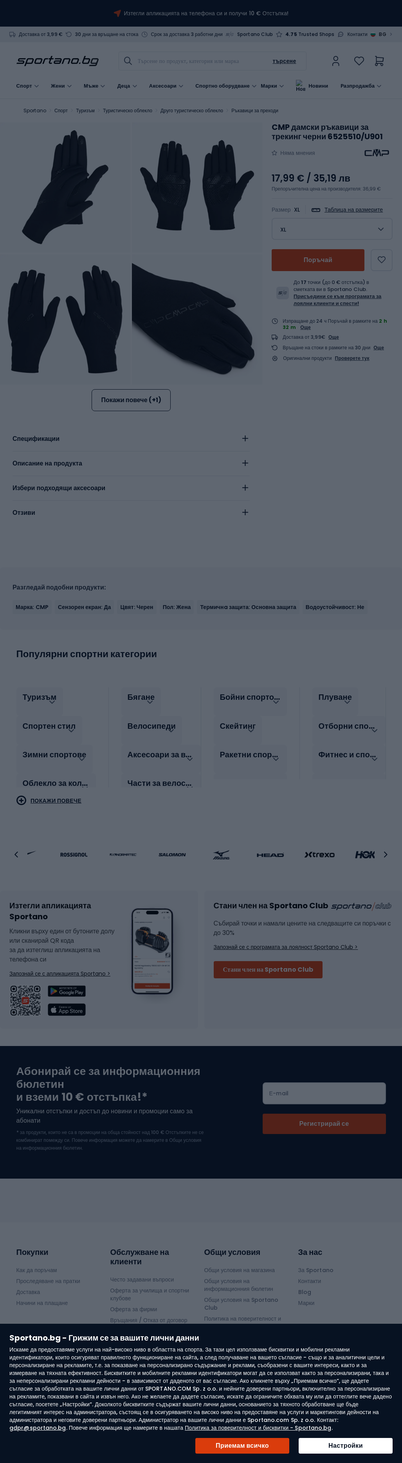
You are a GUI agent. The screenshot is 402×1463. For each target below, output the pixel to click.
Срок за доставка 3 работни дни (187, 34)
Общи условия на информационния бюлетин (238, 1277)
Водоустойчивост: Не (335, 607)
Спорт (61, 110)
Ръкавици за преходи (254, 110)
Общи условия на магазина (239, 1262)
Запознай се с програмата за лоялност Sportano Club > (286, 939)
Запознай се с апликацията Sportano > (59, 965)
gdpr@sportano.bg (37, 1428)
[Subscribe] (324, 1115)
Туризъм (85, 110)
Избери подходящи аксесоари (59, 487)
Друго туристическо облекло (191, 110)
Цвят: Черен (136, 607)
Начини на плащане (42, 1295)
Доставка (28, 1284)
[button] (16, 846)
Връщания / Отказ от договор (148, 1312)
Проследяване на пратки (48, 1273)
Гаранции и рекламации (141, 1323)
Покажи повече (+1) (131, 399)
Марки (269, 85)
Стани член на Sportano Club (268, 961)
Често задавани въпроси (142, 1271)
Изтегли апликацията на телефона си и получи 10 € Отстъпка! (206, 13)
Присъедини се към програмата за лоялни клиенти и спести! (337, 300)
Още (305, 327)
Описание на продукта (47, 463)
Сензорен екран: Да (84, 607)
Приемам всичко (242, 1445)
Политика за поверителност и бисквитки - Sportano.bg (258, 1428)
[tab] (131, 439)
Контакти (357, 34)
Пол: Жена (177, 607)
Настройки (345, 1445)
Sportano (34, 110)
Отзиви (24, 512)
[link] (336, 61)
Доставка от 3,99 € (41, 34)
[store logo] (57, 61)
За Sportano (315, 1262)
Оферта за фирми (133, 1301)
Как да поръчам (36, 1262)
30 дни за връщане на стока (107, 34)
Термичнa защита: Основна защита (248, 607)
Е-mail (279, 1085)
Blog (304, 1284)
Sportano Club (255, 34)
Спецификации (36, 438)
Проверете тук (352, 358)
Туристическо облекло (127, 110)
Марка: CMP (32, 607)
